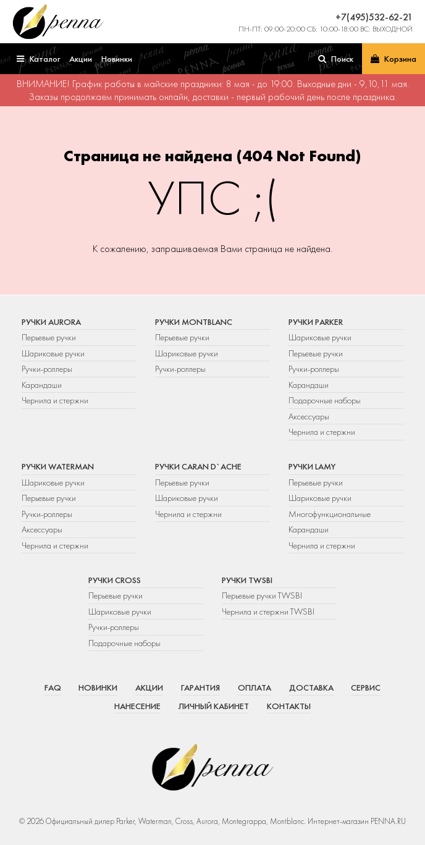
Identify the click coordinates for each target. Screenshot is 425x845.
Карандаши (42, 384)
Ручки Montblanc (193, 321)
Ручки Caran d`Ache (198, 466)
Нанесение (137, 706)
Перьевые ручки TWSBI (262, 595)
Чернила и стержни (55, 400)
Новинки (97, 687)
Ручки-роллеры (47, 368)
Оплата (254, 687)
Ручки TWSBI (247, 580)
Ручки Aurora (51, 321)
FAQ (52, 687)
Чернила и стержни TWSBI (268, 611)
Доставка (311, 687)
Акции (149, 687)
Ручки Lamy (311, 466)
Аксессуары (308, 416)
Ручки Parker (315, 321)
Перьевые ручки (49, 337)
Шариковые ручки (53, 353)
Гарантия (200, 687)
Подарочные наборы (324, 400)
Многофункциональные (330, 513)
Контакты (289, 706)
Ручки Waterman (58, 466)
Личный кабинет (214, 706)
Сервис (366, 687)
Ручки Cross (114, 580)
